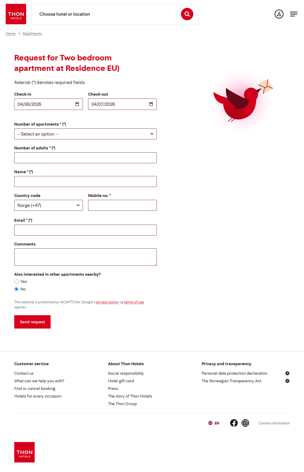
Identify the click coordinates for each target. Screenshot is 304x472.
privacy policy (107, 302)
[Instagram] (245, 423)
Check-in (22, 94)
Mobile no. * (99, 195)
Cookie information (274, 423)
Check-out (98, 94)
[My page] (279, 14)
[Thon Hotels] (16, 14)
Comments (25, 244)
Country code (27, 195)
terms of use (134, 302)
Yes (23, 281)
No (23, 289)
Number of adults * (32, 148)
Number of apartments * (37, 124)
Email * (21, 220)
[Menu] (293, 14)
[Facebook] (234, 423)
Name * (21, 171)
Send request (32, 322)
